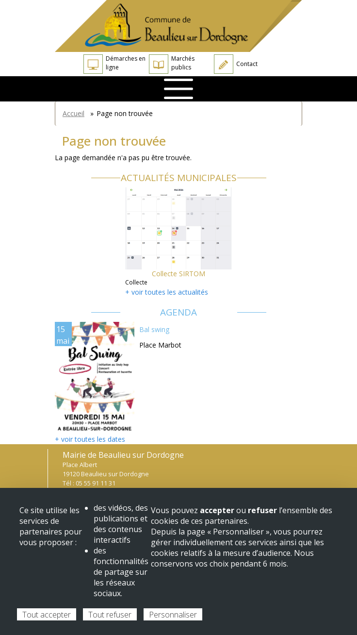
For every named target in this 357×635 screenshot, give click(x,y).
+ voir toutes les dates (90, 439)
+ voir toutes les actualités (166, 292)
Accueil (73, 113)
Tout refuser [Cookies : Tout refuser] (109, 614)
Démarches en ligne (114, 64)
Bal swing (154, 329)
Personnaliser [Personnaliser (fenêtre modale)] (173, 614)
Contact (236, 64)
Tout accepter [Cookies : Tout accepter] (46, 614)
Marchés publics (172, 64)
